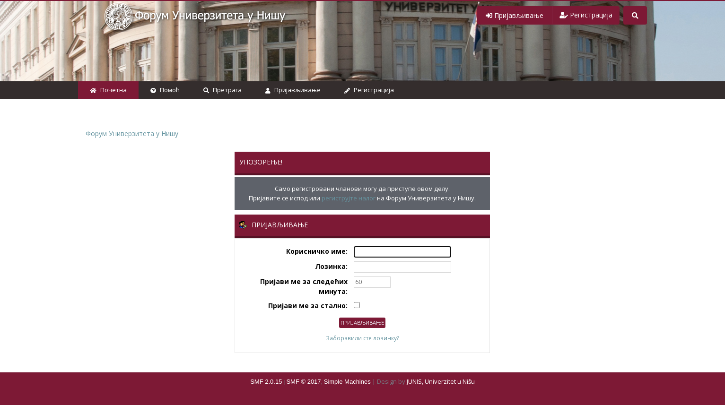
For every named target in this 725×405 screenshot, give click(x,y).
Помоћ (165, 90)
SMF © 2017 (303, 381)
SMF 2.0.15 (266, 381)
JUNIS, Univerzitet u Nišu (441, 381)
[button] (514, 15)
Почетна (108, 90)
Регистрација (369, 90)
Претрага (222, 90)
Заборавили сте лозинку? (362, 338)
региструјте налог (349, 198)
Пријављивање (293, 90)
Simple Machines (347, 381)
